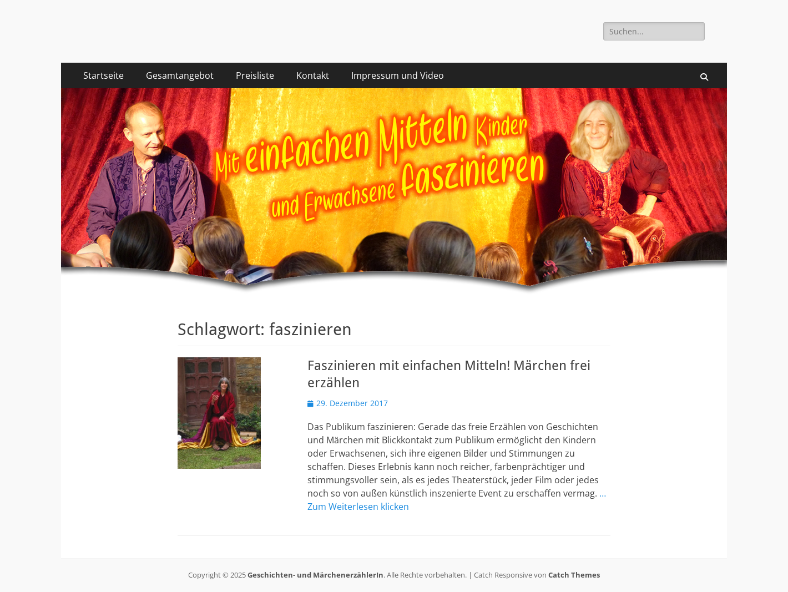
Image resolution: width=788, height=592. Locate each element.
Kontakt (312, 75)
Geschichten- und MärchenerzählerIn (315, 575)
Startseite (103, 75)
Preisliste (255, 75)
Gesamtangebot (180, 75)
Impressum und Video (397, 75)
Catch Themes (574, 575)
